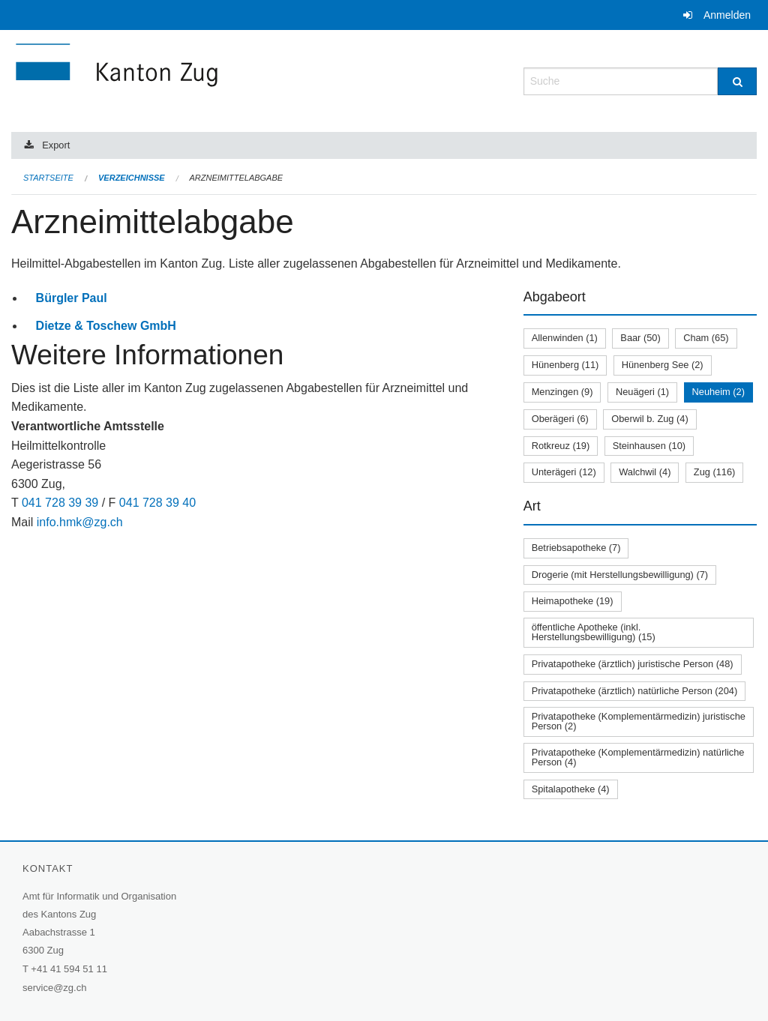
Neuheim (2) (718, 391)
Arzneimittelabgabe (236, 177)
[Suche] (737, 81)
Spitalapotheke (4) (571, 789)
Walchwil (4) (644, 472)
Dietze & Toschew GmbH (106, 325)
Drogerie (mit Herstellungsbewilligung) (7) (620, 574)
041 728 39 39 (60, 502)
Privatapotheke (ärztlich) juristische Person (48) (633, 663)
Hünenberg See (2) (663, 364)
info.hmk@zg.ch (80, 522)
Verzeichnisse (131, 177)
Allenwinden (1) (565, 337)
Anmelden (727, 15)
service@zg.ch (54, 987)
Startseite (48, 177)
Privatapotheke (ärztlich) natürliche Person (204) (635, 690)
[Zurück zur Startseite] (206, 79)
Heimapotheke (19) (573, 600)
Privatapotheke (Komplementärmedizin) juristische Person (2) (639, 721)
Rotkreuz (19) (561, 445)
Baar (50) (640, 337)
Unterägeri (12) (564, 472)
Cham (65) (705, 337)
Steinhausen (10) (649, 445)
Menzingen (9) (562, 391)
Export (56, 145)
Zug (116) (714, 472)
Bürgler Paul (71, 298)
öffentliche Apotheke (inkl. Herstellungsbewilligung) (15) (594, 631)
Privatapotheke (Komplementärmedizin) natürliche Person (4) (638, 757)
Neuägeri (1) (642, 391)
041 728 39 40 (157, 502)
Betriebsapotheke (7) (576, 547)
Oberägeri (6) (560, 418)
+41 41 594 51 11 (69, 969)
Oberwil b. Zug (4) (649, 418)
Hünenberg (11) (565, 364)
